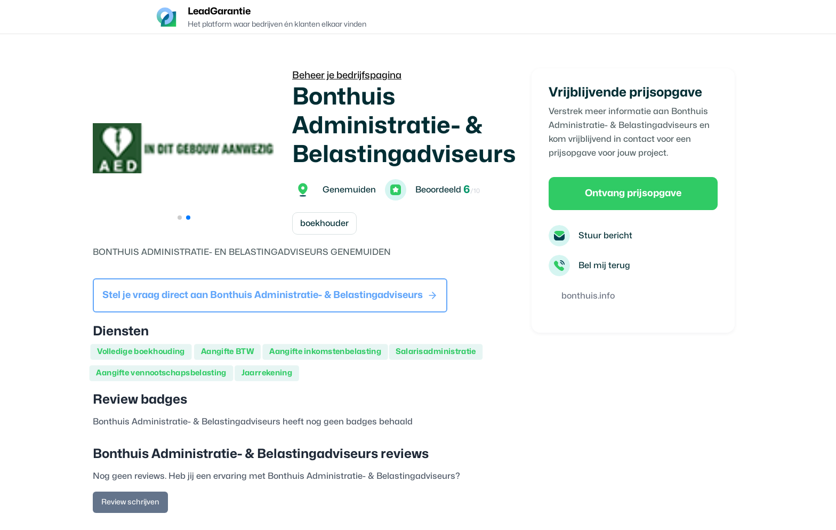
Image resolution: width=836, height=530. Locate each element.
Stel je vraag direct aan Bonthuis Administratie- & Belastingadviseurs (270, 295)
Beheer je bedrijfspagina (346, 75)
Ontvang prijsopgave (633, 193)
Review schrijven (130, 502)
